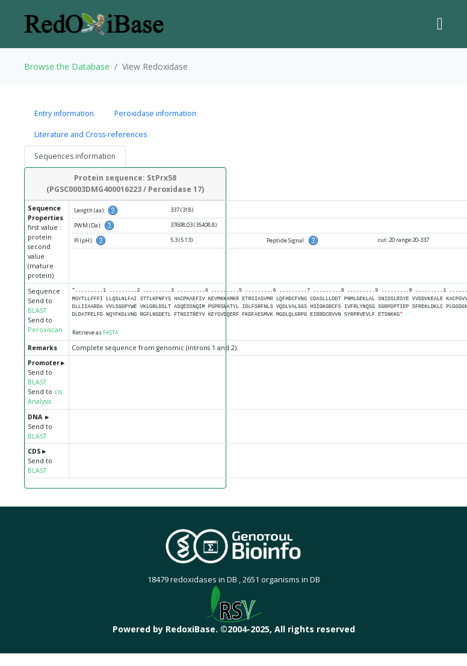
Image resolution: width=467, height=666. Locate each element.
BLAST (37, 310)
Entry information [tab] (64, 113)
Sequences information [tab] (75, 156)
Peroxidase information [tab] (155, 113)
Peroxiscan (45, 329)
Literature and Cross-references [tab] (90, 134)
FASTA (111, 332)
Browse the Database (67, 66)
